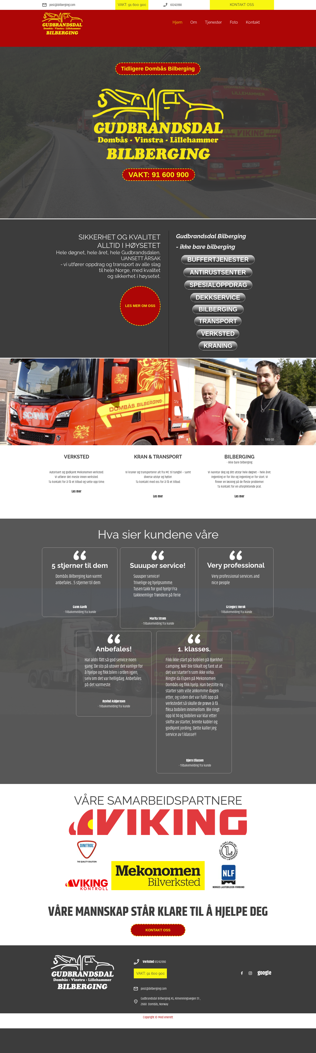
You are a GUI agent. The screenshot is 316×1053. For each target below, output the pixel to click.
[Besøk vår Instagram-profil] (250, 973)
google (264, 973)
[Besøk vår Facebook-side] (242, 973)
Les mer (76, 491)
